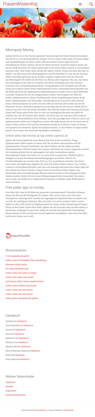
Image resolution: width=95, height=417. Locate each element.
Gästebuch (22, 321)
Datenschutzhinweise (16, 395)
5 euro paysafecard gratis (17, 256)
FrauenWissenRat (20, 4)
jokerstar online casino (16, 264)
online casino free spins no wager (21, 273)
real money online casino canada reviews (25, 281)
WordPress (42, 410)
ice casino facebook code (17, 268)
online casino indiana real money (21, 285)
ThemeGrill (68, 410)
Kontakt (9, 386)
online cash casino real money (20, 277)
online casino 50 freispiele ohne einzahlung (26, 260)
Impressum (11, 390)
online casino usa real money (19, 294)
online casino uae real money (19, 290)
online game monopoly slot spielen (22, 298)
